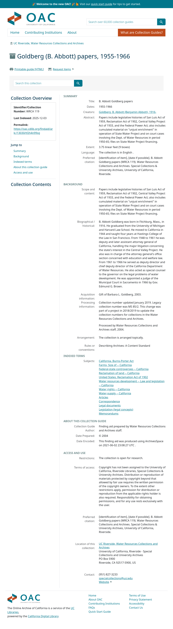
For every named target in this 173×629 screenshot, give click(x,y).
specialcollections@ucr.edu (116, 578)
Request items (62, 69)
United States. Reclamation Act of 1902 (123, 377)
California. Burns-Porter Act (116, 361)
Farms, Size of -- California (115, 365)
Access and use (23, 172)
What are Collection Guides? (142, 32)
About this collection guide (30, 167)
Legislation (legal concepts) (116, 409)
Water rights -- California (114, 389)
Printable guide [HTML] (29, 69)
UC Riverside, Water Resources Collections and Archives (49, 43)
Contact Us (136, 607)
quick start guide (101, 4)
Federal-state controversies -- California (124, 369)
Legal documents (110, 405)
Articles (103, 397)
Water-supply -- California (115, 393)
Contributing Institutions (43, 32)
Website (104, 582)
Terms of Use (137, 595)
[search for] (121, 22)
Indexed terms (23, 162)
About (72, 32)
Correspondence (109, 401)
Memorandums (108, 413)
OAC (31, 18)
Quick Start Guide (100, 612)
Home (14, 32)
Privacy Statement (140, 599)
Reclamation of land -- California (119, 373)
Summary (20, 151)
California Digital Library (43, 616)
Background (21, 156)
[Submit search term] (161, 22)
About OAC (95, 599)
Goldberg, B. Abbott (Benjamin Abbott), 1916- (127, 112)
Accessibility (136, 603)
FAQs (92, 607)
